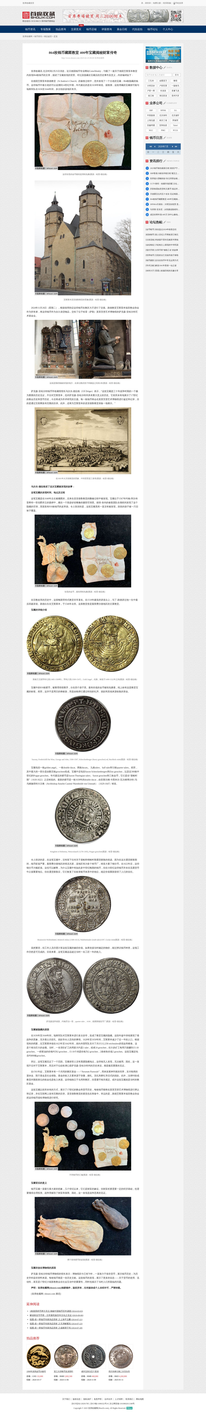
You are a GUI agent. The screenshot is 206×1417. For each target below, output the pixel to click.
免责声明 (98, 1399)
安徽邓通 (151, 125)
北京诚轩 (175, 115)
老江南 (151, 96)
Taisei (175, 125)
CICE (33, 21)
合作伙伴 (108, 1399)
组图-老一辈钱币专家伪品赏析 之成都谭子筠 (56, 1328)
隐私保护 (87, 1399)
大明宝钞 (151, 86)
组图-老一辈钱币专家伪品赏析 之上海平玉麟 (56, 1319)
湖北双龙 (163, 96)
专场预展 (45, 29)
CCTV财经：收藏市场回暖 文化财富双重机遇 (165, 184)
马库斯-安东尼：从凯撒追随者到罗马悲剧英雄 (165, 209)
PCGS (175, 130)
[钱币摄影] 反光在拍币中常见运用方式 (162, 260)
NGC (151, 130)
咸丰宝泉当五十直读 (90, 1371)
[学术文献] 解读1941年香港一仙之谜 (161, 265)
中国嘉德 (151, 115)
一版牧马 (175, 86)
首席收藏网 (27, 36)
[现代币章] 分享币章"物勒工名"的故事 (162, 250)
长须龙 (163, 91)
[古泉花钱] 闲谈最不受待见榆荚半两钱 (162, 240)
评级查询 (107, 29)
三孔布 (151, 81)
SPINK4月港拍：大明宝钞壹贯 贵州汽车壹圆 (165, 204)
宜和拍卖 (163, 125)
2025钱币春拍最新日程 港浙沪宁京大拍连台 (165, 168)
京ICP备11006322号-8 (99, 1403)
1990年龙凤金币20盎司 (36, 1371)
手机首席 (178, 3)
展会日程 (122, 29)
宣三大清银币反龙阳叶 (63, 1371)
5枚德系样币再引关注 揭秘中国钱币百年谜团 (56, 1311)
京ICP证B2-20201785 (80, 1403)
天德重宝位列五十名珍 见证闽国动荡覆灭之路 (165, 194)
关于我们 (66, 1399)
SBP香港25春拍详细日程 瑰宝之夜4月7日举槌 (165, 173)
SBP (151, 110)
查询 (177, 75)
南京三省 (163, 120)
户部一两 (151, 91)
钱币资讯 (30, 29)
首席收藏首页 (28, 3)
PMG (163, 130)
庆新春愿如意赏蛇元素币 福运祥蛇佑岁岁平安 (165, 189)
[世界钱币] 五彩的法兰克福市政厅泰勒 (162, 255)
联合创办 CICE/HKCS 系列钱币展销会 (39, 15)
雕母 (175, 81)
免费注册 (157, 3)
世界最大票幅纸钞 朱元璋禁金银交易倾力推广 (165, 178)
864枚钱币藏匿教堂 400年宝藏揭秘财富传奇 (165, 199)
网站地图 (140, 1399)
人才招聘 (119, 1399)
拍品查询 (61, 29)
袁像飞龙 (175, 91)
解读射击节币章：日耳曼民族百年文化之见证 (56, 1315)
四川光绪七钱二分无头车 (119, 1371)
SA (175, 110)
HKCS (38, 21)
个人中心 (168, 29)
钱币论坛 (152, 29)
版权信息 (76, 1399)
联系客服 (167, 3)
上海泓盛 (151, 120)
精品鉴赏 (48, 36)
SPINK (163, 110)
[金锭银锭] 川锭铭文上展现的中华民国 (162, 245)
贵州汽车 (175, 96)
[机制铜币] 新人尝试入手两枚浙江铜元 (162, 234)
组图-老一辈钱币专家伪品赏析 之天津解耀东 (56, 1323)
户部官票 (163, 86)
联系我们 (129, 1399)
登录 (149, 3)
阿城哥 (175, 120)
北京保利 (163, 115)
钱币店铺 (91, 29)
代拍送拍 (137, 29)
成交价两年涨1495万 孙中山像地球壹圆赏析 (165, 214)
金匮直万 (163, 81)
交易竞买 (77, 28)
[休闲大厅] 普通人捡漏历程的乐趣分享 (162, 271)
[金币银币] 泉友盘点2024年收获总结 (161, 229)
